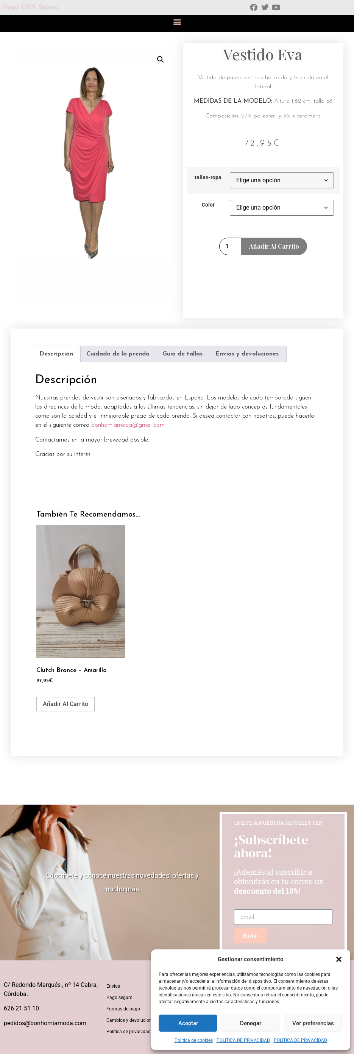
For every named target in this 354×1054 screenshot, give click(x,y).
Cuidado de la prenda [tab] (118, 354)
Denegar (250, 1023)
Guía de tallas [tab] (182, 354)
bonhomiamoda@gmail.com (128, 425)
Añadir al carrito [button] (65, 704)
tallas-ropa (208, 177)
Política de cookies (194, 1040)
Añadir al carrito (274, 246)
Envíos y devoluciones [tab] (247, 354)
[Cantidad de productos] (230, 246)
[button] (339, 959)
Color (208, 205)
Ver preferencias (313, 1023)
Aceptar (188, 1023)
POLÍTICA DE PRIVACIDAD (243, 1040)
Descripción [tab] (56, 354)
